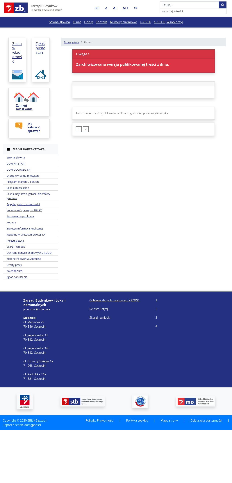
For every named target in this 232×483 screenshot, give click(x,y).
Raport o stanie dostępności (22, 478)
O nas (78, 28)
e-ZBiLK (146, 28)
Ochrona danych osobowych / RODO (114, 353)
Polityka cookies (137, 473)
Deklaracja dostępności (206, 473)
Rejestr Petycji (98, 362)
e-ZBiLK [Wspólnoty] (169, 28)
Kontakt (102, 28)
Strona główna (60, 28)
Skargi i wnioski (99, 371)
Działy (89, 28)
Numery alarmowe (124, 28)
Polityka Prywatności (99, 473)
